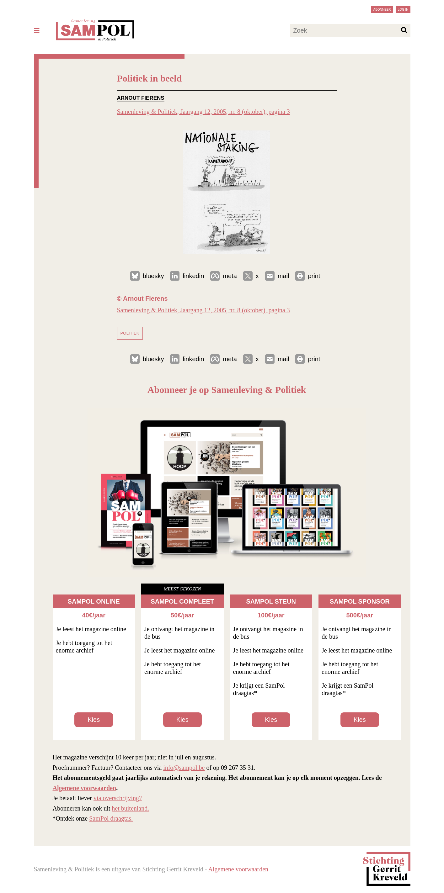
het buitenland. (130, 808)
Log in (403, 9)
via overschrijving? (118, 798)
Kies (94, 719)
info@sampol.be (184, 767)
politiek (129, 333)
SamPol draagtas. (111, 818)
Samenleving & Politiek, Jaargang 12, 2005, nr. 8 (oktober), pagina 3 (203, 111)
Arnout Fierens (140, 98)
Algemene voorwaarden (84, 788)
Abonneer (382, 9)
